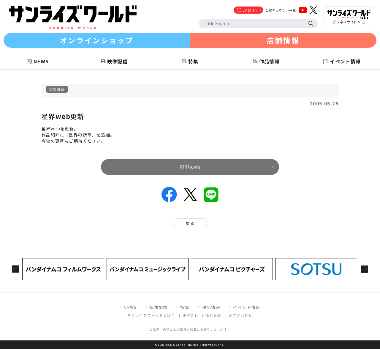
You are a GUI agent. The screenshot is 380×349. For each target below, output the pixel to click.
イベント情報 (246, 307)
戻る (190, 223)
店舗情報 (283, 40)
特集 (184, 307)
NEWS (130, 307)
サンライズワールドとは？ (151, 315)
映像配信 (158, 307)
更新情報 (57, 89)
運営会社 (190, 315)
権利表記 (213, 315)
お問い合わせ (240, 315)
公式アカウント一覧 (281, 10)
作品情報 (211, 307)
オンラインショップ (97, 40)
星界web (190, 167)
